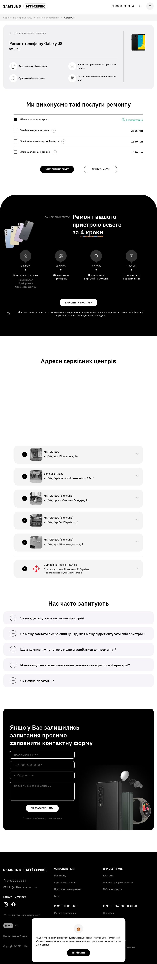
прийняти (78, 952)
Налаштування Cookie (15, 936)
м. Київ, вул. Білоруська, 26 (23, 914)
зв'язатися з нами (42, 808)
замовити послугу (57, 169)
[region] (78, 136)
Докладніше (42, 944)
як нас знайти (100, 169)
